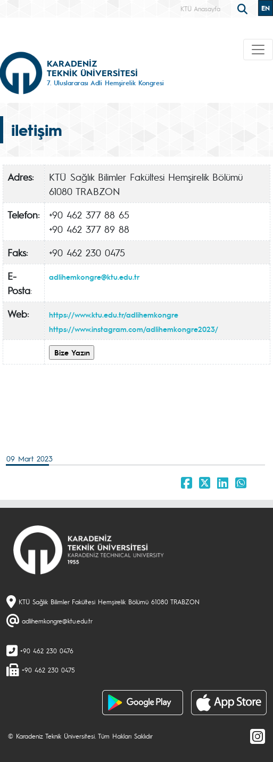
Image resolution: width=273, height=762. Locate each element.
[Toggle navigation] (258, 49)
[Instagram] (257, 736)
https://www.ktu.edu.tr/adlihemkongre (113, 314)
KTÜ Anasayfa (200, 8)
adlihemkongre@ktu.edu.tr (94, 276)
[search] (244, 8)
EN (265, 8)
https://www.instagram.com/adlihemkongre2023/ (133, 329)
